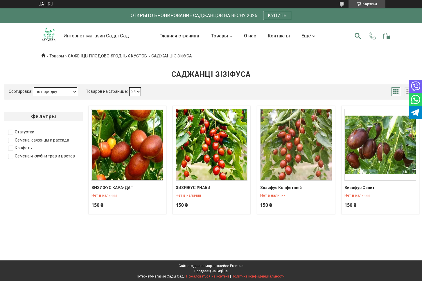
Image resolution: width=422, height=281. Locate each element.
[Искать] (358, 36)
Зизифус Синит (359, 187)
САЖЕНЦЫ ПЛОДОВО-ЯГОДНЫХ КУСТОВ (107, 56)
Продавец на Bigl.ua (211, 271)
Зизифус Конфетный (281, 187)
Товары (219, 36)
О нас (250, 36)
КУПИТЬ (277, 15)
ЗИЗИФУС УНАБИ (193, 187)
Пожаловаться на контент (207, 276)
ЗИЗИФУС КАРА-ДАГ (112, 187)
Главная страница (179, 36)
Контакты (279, 36)
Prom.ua (236, 266)
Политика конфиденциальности (258, 276)
